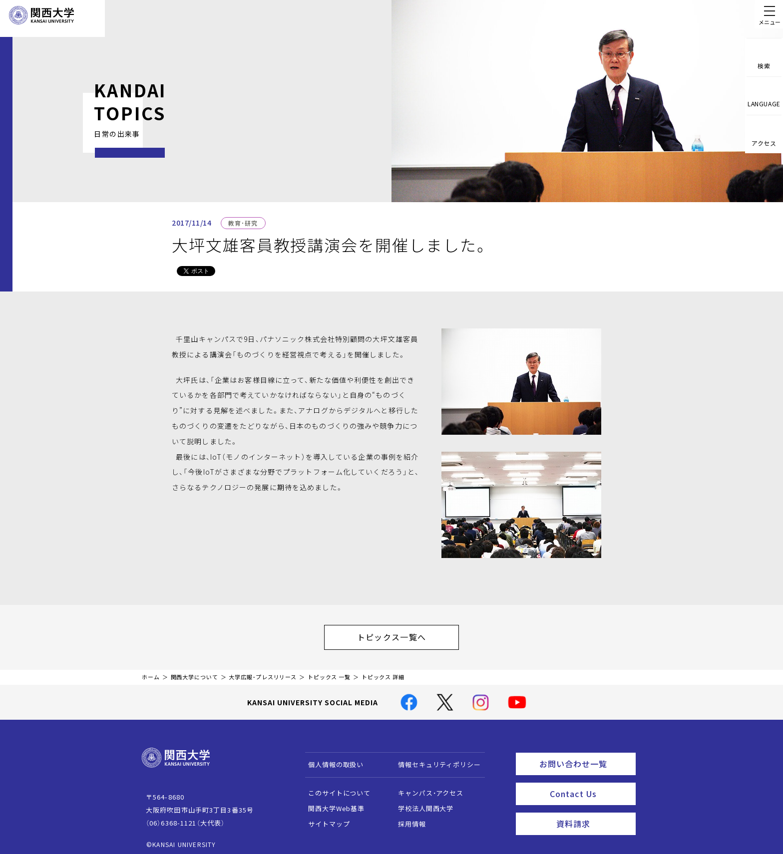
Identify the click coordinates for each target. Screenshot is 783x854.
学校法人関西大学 (421, 803)
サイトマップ (324, 819)
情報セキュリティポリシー (434, 759)
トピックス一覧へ (401, 634)
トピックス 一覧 (329, 672)
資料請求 (593, 812)
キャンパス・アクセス (425, 788)
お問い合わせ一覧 (585, 757)
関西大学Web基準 (332, 803)
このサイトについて (335, 788)
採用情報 (407, 819)
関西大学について (194, 672)
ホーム (151, 672)
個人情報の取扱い (331, 759)
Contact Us (589, 785)
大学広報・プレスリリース (263, 672)
